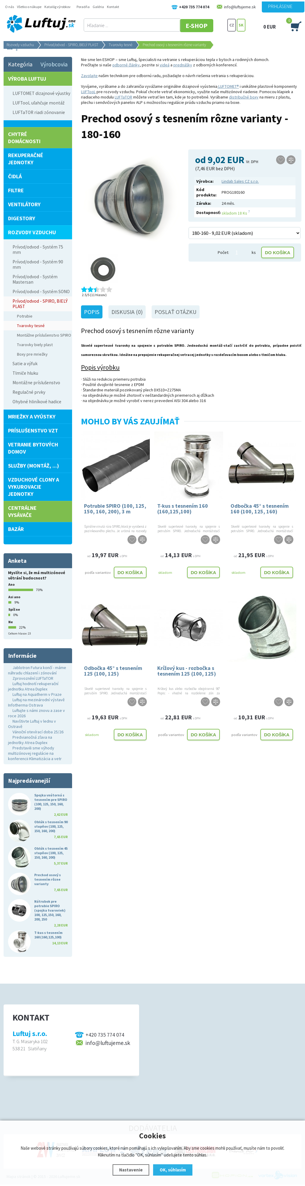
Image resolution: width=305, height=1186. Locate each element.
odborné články (126, 65)
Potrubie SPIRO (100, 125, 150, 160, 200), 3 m (115, 508)
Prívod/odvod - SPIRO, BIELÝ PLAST (71, 44)
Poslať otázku (176, 311)
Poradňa (83, 6)
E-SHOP (204, 25)
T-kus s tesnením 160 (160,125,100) (182, 508)
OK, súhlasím (173, 1170)
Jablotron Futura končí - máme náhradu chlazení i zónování (37, 670)
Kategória (20, 64)
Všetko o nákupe (29, 6)
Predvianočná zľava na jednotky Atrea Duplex (30, 740)
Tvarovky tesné (120, 44)
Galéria (98, 6)
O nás (9, 6)
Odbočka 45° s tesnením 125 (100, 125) (113, 671)
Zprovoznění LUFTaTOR (33, 678)
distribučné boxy (244, 97)
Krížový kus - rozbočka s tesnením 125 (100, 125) (186, 671)
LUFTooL (88, 91)
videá (164, 65)
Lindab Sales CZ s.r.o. (240, 181)
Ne (10, 622)
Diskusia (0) (127, 311)
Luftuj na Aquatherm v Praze (37, 694)
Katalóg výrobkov (57, 6)
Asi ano (14, 597)
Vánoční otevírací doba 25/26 (38, 732)
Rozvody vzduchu (20, 44)
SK (241, 25)
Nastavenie (131, 1170)
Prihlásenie (280, 6)
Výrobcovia (54, 64)
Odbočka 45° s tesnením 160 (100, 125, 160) (260, 508)
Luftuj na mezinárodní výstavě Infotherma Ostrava (36, 702)
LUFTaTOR (123, 97)
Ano (11, 584)
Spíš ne (14, 609)
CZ (231, 25)
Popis (91, 311)
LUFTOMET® (228, 86)
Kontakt (113, 6)
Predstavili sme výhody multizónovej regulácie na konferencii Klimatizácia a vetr (35, 753)
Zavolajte (89, 75)
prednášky (182, 65)
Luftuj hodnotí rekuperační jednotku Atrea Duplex (33, 686)
